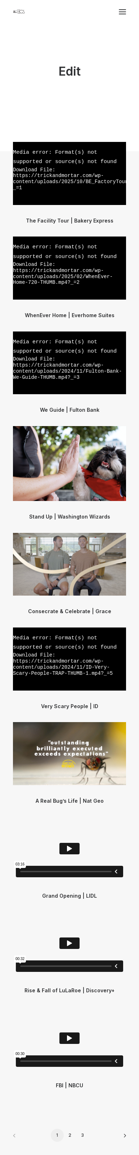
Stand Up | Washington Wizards (69, 517)
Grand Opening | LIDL (69, 896)
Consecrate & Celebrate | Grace (69, 611)
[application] (69, 173)
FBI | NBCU (69, 1085)
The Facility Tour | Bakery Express (69, 221)
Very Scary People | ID (69, 706)
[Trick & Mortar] (19, 12)
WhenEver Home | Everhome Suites (70, 315)
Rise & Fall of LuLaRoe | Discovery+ (69, 990)
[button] (69, 463)
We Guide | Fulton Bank (69, 410)
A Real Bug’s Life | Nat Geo (70, 801)
